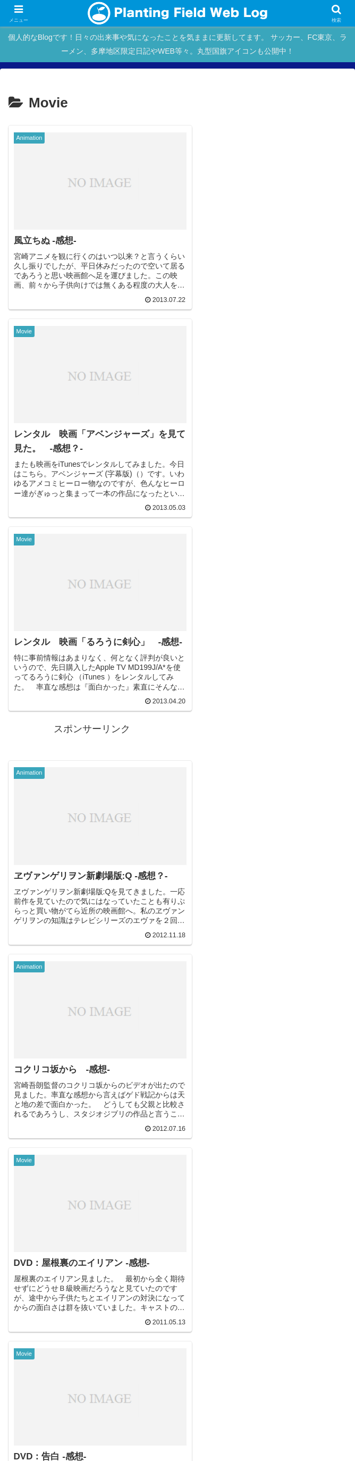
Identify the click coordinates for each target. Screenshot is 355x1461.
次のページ (178, 1153)
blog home (177, 1337)
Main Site (64, 1337)
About (290, 1337)
